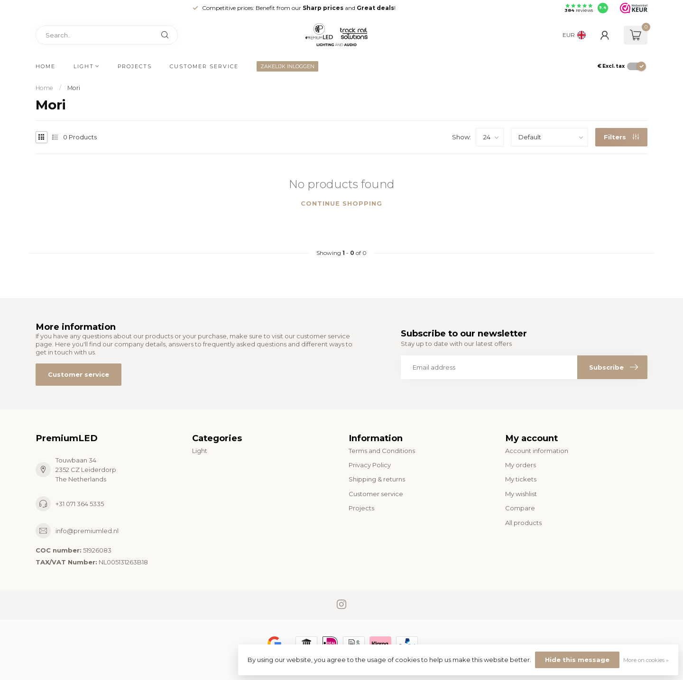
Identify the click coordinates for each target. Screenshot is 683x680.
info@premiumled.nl (87, 531)
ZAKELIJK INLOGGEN (287, 66)
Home (45, 66)
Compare (520, 508)
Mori (73, 87)
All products (523, 522)
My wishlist (521, 494)
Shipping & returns (377, 479)
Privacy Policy (370, 465)
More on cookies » (646, 660)
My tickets (520, 479)
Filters (621, 137)
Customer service (204, 66)
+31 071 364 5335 (79, 504)
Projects (135, 66)
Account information (536, 450)
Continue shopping (341, 203)
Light (84, 66)
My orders (520, 465)
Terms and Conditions (382, 450)
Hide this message (577, 659)
